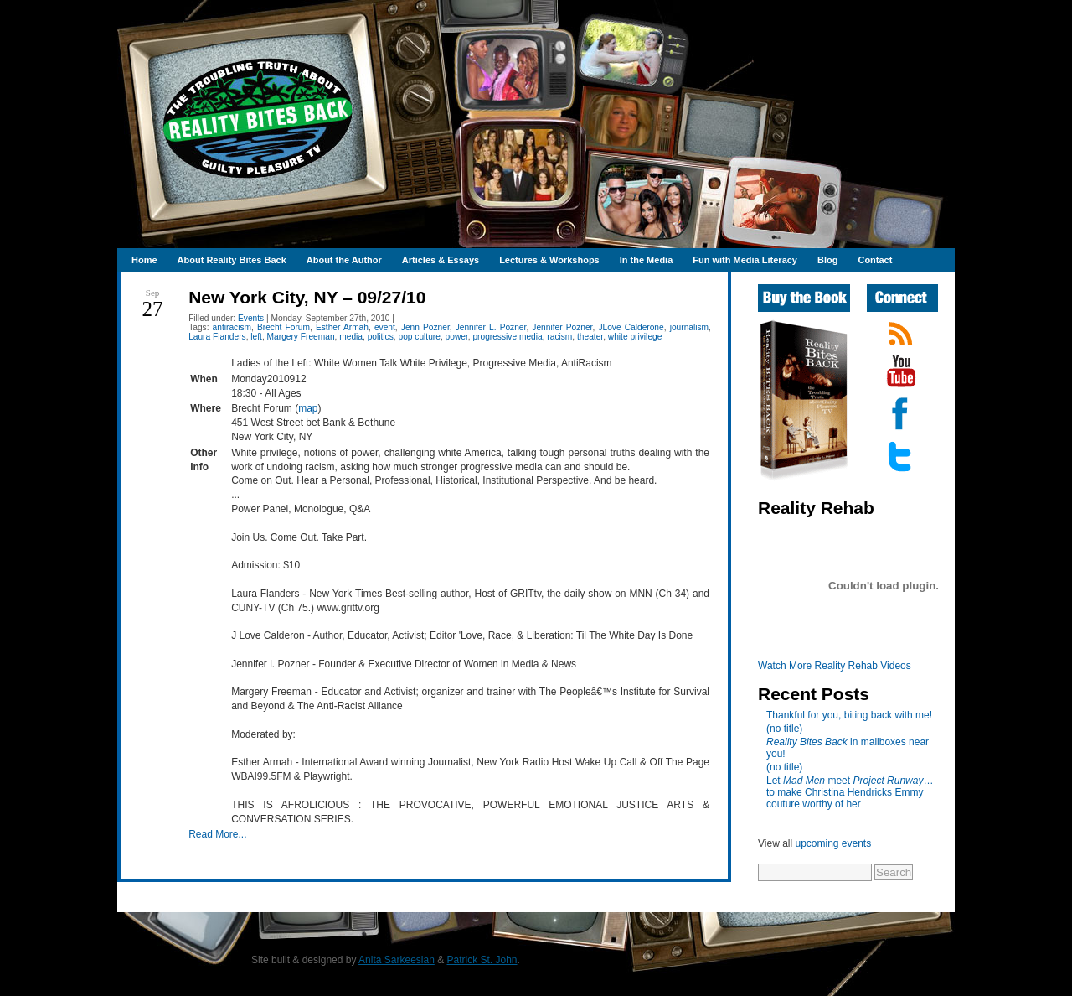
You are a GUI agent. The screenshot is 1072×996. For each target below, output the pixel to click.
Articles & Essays (440, 260)
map (307, 408)
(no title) (784, 728)
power (457, 336)
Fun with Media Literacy (745, 260)
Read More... (217, 834)
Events (251, 318)
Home (144, 260)
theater (590, 336)
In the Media (646, 260)
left (256, 336)
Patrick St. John (482, 960)
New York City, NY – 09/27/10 (306, 297)
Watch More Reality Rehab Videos (834, 666)
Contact (875, 260)
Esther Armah (342, 327)
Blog (827, 260)
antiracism (232, 327)
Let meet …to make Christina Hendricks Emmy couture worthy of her (849, 792)
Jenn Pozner (425, 327)
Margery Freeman (301, 336)
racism (559, 336)
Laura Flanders (217, 336)
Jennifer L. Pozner (491, 327)
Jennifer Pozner (562, 327)
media (351, 336)
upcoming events (833, 843)
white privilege (635, 336)
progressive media (507, 336)
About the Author (344, 260)
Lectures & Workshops (549, 260)
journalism (689, 327)
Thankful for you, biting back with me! (849, 715)
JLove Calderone (630, 327)
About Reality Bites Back (232, 260)
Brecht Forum (283, 327)
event (384, 327)
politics (381, 336)
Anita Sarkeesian (396, 960)
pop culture (419, 336)
